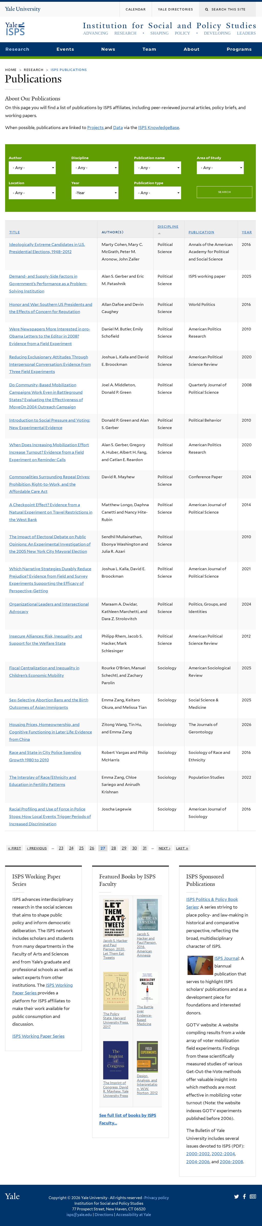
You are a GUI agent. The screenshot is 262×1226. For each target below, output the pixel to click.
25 (81, 848)
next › (164, 848)
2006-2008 (231, 1161)
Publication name (149, 158)
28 (113, 848)
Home (11, 69)
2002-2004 (223, 1153)
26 (92, 848)
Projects (96, 127)
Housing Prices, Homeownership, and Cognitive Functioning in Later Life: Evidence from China (50, 732)
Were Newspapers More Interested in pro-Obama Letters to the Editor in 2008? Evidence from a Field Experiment (49, 336)
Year (75, 183)
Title (14, 232)
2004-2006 (198, 1161)
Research (17, 49)
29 (124, 848)
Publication (201, 232)
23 (61, 848)
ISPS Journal (226, 958)
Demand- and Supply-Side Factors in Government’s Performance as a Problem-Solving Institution (48, 283)
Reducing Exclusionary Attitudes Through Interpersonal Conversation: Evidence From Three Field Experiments (50, 364)
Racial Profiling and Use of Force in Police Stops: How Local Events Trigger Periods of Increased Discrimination (50, 816)
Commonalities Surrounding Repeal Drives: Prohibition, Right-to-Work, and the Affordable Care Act (49, 484)
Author (15, 158)
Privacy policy (156, 1198)
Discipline (80, 158)
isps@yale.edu (79, 1214)
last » (182, 848)
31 (145, 848)
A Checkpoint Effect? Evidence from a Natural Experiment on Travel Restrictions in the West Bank (50, 512)
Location (16, 183)
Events (65, 49)
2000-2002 (198, 1153)
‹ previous (37, 848)
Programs (239, 49)
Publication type (148, 183)
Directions (104, 1214)
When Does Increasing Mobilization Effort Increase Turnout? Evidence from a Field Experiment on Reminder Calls (49, 452)
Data (118, 127)
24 (71, 848)
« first (14, 848)
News (108, 49)
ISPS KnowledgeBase (158, 127)
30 (134, 848)
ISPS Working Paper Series (38, 1036)
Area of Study (209, 158)
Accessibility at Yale (133, 1214)
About (192, 49)
